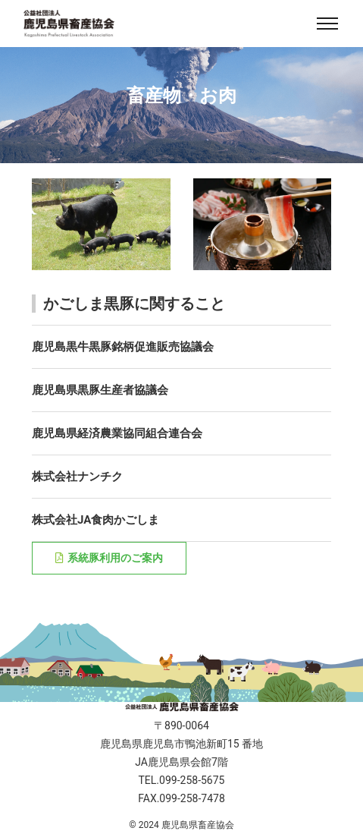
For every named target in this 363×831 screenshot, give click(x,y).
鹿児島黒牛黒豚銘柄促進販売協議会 (123, 347)
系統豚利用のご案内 (109, 558)
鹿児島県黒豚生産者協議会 (100, 390)
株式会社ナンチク (77, 476)
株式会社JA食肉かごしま (95, 520)
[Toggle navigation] (327, 23)
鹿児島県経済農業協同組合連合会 (117, 433)
